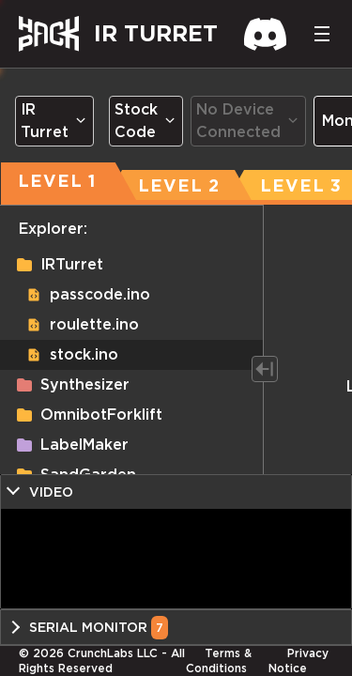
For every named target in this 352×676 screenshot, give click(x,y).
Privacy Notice (298, 660)
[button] (131, 265)
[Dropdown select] (54, 121)
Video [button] (51, 491)
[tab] (178, 181)
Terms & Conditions (219, 660)
